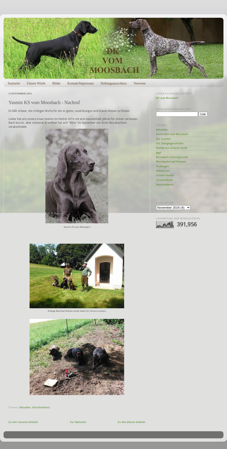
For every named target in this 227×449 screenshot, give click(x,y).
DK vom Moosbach (167, 98)
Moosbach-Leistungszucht (172, 157)
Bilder (56, 83)
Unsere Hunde (165, 175)
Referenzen (163, 170)
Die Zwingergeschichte (169, 143)
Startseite (14, 83)
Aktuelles (25, 407)
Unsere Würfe (36, 83)
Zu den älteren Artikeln (131, 422)
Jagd (158, 152)
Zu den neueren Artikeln (23, 422)
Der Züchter (163, 139)
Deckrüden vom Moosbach (172, 134)
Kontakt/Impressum (80, 83)
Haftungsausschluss (113, 83)
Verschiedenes (41, 407)
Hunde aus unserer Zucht (171, 148)
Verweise (140, 83)
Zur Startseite (78, 422)
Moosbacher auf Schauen (171, 161)
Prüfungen (162, 166)
